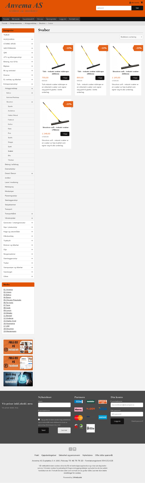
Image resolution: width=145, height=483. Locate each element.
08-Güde (6, 308)
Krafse (10, 124)
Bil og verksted (9, 70)
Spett (10, 147)
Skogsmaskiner (9, 254)
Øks (9, 156)
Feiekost (11, 120)
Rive (9, 133)
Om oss (40, 19)
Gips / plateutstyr (10, 227)
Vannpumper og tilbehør (13, 267)
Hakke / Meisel (13, 115)
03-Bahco (7, 295)
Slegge (10, 142)
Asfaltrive (11, 111)
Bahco (8, 93)
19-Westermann (9, 331)
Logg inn (62, 19)
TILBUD (6, 35)
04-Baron (7, 297)
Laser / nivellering (11, 182)
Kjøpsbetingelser (48, 455)
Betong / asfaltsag (11, 164)
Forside (6, 19)
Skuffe (10, 138)
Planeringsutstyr (11, 196)
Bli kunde (16, 19)
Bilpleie (6, 66)
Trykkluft (6, 240)
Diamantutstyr (10, 169)
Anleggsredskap (11, 88)
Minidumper (9, 191)
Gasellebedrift (28, 19)
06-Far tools (8, 302)
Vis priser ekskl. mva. (10, 408)
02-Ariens (7, 292)
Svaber (10, 151)
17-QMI (6, 326)
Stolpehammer (10, 205)
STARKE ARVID (9, 44)
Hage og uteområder (11, 232)
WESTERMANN (9, 48)
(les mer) (57, 425)
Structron (9, 102)
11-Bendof (7, 316)
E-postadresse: (44, 410)
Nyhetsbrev (87, 455)
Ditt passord (115, 410)
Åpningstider (51, 19)
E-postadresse (116, 401)
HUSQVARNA (8, 39)
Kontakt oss (74, 19)
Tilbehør (11, 160)
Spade (10, 106)
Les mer (64, 430)
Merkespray (9, 187)
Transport (8, 209)
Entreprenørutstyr (10, 84)
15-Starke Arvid (9, 321)
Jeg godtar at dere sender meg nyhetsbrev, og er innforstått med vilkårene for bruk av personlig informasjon (54, 422)
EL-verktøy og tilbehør (12, 79)
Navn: (40, 401)
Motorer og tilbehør (11, 245)
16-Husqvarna (9, 323)
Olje (5, 249)
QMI (5, 53)
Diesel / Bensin (10, 173)
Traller (6, 263)
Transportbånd (10, 214)
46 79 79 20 (77, 461)
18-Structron (8, 329)
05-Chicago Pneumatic (12, 300)
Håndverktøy (8, 236)
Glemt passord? (137, 421)
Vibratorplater (10, 218)
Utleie (5, 276)
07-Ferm (6, 305)
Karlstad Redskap (12, 97)
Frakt (37, 455)
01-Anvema (8, 289)
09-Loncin (7, 310)
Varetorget (7, 272)
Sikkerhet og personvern (69, 455)
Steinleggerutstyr (11, 200)
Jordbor (8, 178)
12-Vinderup (8, 318)
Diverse (6, 75)
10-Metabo (7, 313)
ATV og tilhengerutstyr (12, 57)
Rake (9, 129)
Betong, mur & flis (10, 62)
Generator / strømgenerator (14, 223)
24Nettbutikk (77, 478)
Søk (137, 8)
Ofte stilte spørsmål (104, 455)
